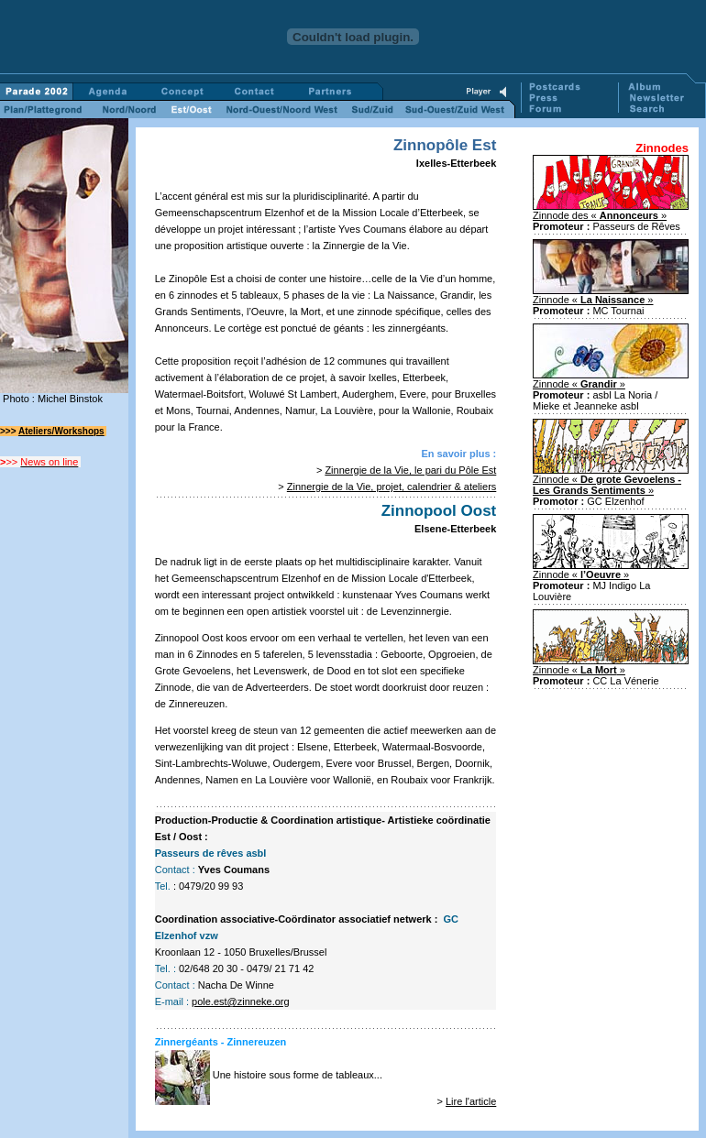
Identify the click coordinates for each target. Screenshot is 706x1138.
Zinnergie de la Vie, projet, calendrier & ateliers (391, 486)
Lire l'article (471, 1101)
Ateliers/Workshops (61, 431)
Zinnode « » (593, 299)
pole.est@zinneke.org (241, 1001)
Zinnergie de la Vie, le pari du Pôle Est (410, 470)
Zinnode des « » (600, 215)
